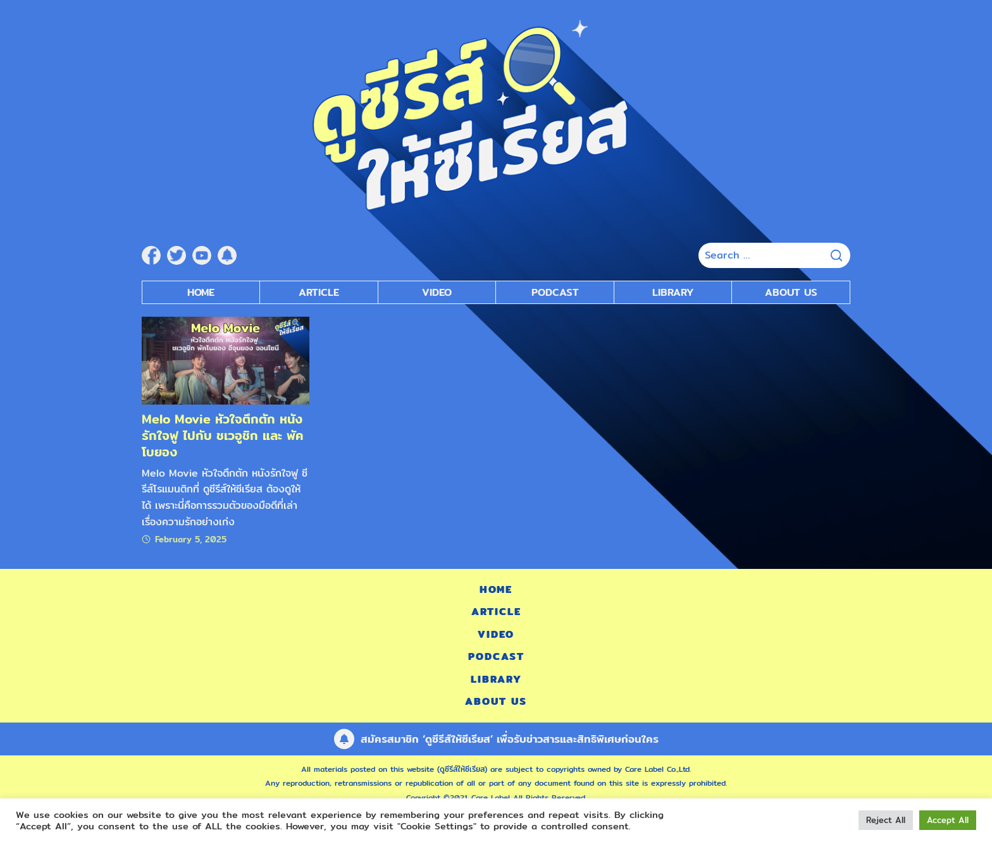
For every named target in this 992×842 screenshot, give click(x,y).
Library (673, 292)
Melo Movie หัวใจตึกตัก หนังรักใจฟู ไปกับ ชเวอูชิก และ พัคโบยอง (223, 435)
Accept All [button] (948, 820)
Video (496, 634)
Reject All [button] (885, 820)
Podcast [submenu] (555, 292)
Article (319, 292)
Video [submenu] (437, 292)
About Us (791, 292)
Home (200, 292)
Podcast (496, 656)
